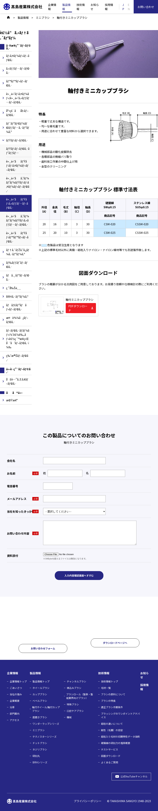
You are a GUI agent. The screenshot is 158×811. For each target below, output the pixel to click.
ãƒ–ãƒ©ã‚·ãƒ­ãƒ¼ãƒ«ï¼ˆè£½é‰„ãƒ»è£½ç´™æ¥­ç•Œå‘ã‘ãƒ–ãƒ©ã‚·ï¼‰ (17, 338)
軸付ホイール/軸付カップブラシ (46, 708)
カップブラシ (40, 694)
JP (123, 7)
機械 (69, 717)
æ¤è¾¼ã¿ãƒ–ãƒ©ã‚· (17, 320)
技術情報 (80, 7)
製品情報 (66, 7)
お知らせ (95, 7)
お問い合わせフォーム (43, 648)
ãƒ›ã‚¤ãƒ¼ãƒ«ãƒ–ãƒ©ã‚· (17, 58)
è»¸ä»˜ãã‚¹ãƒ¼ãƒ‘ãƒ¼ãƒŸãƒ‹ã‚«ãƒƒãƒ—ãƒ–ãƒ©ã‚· (17, 220)
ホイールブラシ (41, 687)
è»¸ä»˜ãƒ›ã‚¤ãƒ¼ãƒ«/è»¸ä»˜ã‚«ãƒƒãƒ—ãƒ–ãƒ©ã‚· (17, 98)
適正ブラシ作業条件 (112, 707)
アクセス (14, 719)
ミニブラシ (39, 730)
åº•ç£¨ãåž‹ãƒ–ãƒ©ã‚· (17, 113)
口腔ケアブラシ (75, 710)
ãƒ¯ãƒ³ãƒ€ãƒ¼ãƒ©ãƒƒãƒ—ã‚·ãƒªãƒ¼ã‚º (17, 127)
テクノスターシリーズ (44, 736)
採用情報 (109, 7)
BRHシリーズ (40, 762)
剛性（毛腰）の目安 (112, 730)
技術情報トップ (109, 681)
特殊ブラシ (73, 704)
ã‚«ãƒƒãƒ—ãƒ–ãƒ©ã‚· (18, 70)
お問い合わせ (145, 7)
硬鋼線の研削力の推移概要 (115, 742)
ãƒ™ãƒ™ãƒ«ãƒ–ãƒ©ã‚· (17, 83)
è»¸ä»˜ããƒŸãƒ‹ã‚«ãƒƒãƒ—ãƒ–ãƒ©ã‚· (17, 203)
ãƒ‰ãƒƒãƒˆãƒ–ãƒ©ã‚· (17, 264)
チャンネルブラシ (76, 681)
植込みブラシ (74, 687)
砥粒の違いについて (112, 723)
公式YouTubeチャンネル (131, 776)
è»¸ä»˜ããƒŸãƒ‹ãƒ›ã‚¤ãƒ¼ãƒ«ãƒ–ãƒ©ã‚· (17, 165)
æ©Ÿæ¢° (12, 400)
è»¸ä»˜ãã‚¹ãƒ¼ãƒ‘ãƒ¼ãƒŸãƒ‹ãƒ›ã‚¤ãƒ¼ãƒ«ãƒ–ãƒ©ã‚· (17, 184)
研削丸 (36, 755)
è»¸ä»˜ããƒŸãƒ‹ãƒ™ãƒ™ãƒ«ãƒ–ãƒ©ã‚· (17, 237)
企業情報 (52, 7)
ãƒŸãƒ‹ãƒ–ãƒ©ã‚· (17, 140)
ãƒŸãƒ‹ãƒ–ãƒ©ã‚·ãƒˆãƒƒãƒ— (17, 150)
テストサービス (109, 749)
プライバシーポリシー (88, 800)
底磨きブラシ (40, 717)
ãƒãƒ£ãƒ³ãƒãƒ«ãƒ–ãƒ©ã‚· (16, 307)
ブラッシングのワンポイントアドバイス (120, 715)
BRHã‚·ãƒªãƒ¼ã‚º (17, 296)
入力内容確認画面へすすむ (79, 575)
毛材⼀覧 (106, 687)
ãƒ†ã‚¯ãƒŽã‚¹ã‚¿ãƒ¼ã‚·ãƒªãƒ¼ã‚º (17, 252)
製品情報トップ (41, 681)
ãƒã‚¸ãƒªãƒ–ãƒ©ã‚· (17, 277)
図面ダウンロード (110, 755)
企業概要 (14, 700)
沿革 (12, 707)
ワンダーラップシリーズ (46, 723)
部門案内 (14, 713)
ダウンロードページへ (115, 643)
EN (129, 7)
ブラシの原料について (113, 694)
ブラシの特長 (108, 700)
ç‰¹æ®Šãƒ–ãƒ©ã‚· (17, 357)
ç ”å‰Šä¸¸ (13, 288)
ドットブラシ (40, 742)
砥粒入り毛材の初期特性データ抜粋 (120, 736)
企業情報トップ (18, 681)
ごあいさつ (16, 687)
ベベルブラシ (40, 700)
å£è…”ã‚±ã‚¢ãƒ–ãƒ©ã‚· (17, 381)
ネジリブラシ (40, 749)
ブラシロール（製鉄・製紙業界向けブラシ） (79, 695)
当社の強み (16, 694)
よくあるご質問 (109, 762)
